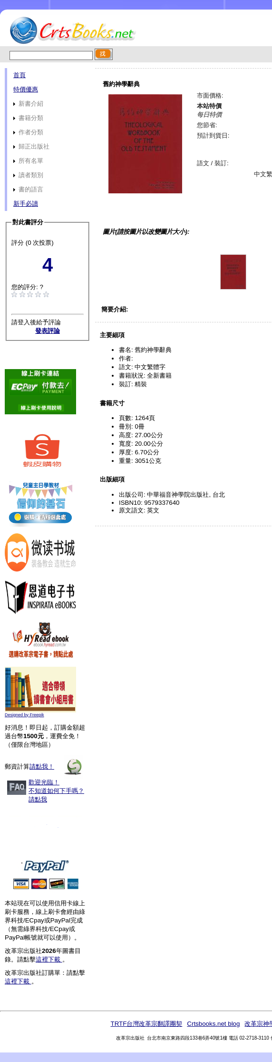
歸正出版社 (31, 146)
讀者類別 (28, 175)
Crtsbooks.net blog (213, 1023)
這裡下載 (49, 959)
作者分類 (28, 132)
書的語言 (28, 189)
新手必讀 (25, 203)
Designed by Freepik (24, 714)
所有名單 (28, 160)
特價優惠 (25, 89)
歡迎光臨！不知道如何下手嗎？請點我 (56, 791)
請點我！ (41, 766)
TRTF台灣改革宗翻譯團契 (146, 1023)
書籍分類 (28, 117)
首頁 (19, 75)
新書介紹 (28, 103)
